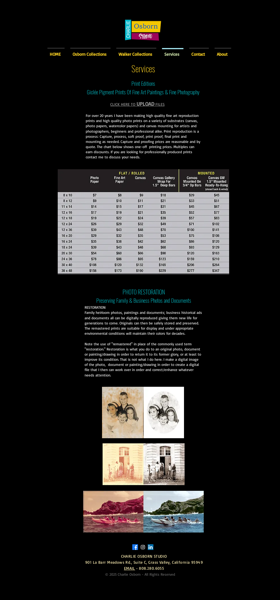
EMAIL (129, 568)
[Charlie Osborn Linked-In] (150, 547)
